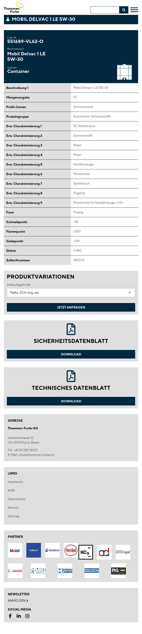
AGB (11, 490)
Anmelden (18, 601)
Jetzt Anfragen (71, 307)
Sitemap (14, 516)
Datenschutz (16, 499)
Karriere (13, 507)
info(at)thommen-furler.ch (36, 455)
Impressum (15, 482)
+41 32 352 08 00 (26, 450)
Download (71, 354)
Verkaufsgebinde (19, 285)
